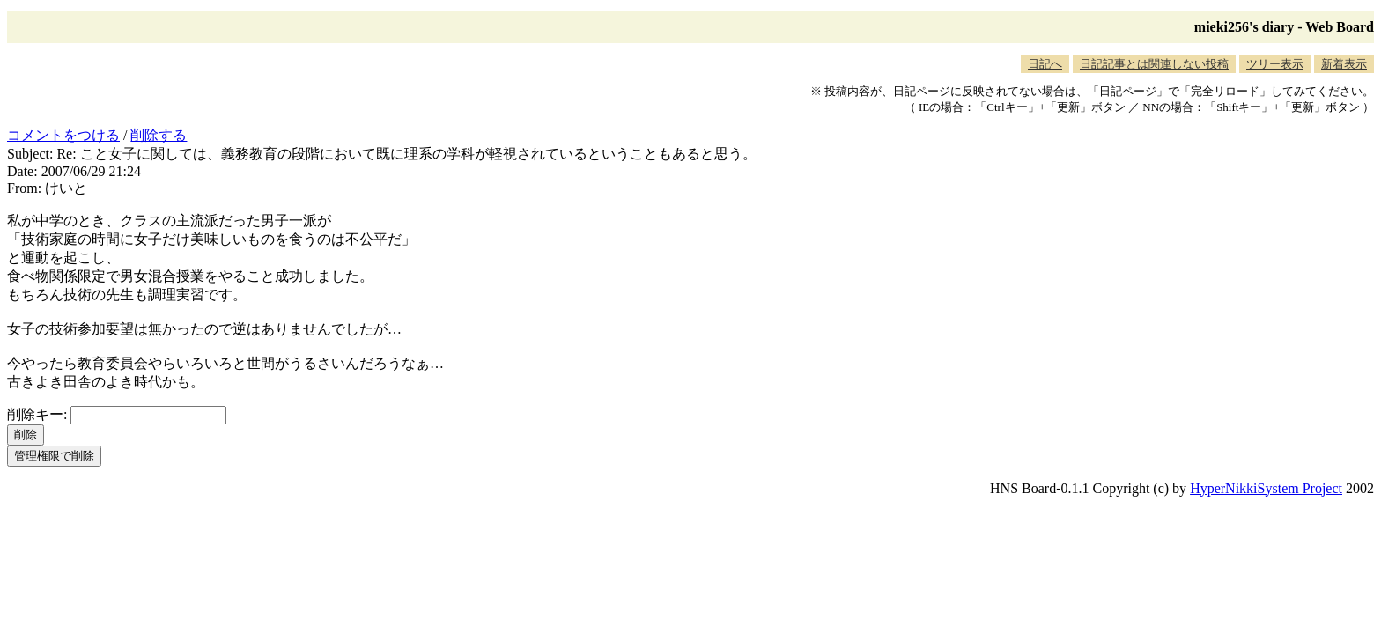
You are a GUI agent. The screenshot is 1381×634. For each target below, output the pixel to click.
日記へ (1045, 63)
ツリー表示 (1274, 63)
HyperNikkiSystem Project (1266, 488)
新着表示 (1344, 63)
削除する (158, 135)
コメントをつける (63, 135)
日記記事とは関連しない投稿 (1154, 63)
